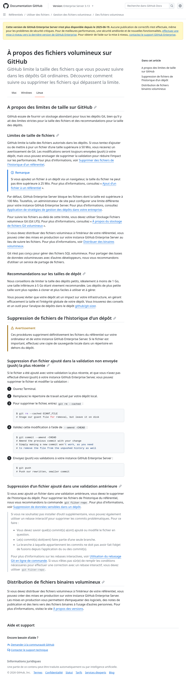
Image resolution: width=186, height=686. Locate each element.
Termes (38, 672)
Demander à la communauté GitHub (30, 644)
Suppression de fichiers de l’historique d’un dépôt (61, 318)
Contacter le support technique (27, 650)
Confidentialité (54, 672)
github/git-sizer (85, 306)
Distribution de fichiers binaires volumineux (56, 582)
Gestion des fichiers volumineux (72, 14)
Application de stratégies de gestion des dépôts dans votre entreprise (54, 210)
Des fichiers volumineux (109, 14)
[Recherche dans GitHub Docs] (147, 6)
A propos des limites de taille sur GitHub (52, 107)
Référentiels (16, 14)
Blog (111, 672)
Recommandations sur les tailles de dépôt (46, 273)
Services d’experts (95, 672)
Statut (69, 672)
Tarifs (79, 672)
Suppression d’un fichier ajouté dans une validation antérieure (64, 486)
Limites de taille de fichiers (33, 135)
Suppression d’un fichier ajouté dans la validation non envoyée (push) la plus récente (62, 363)
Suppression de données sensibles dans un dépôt (47, 507)
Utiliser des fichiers (38, 14)
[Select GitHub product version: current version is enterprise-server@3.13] (73, 6)
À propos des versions (68, 609)
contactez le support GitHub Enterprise (152, 34)
